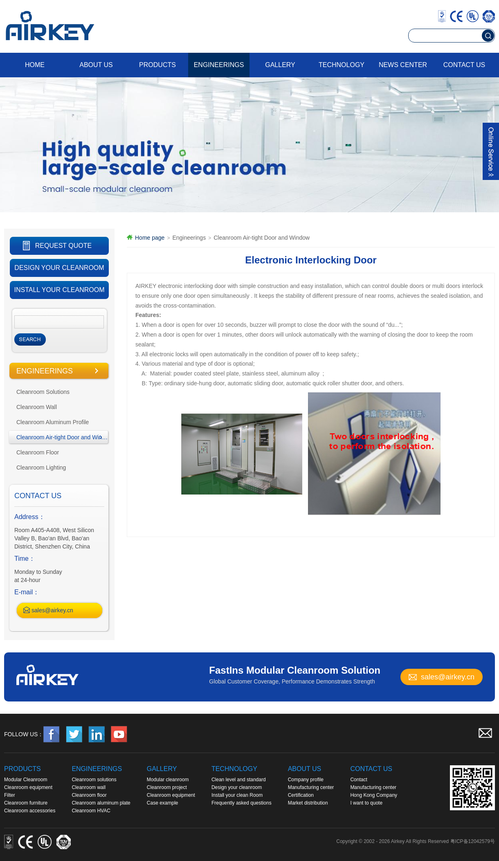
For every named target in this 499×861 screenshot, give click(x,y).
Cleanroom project (167, 787)
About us (96, 64)
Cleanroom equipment (28, 787)
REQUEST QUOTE (63, 245)
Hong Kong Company (373, 795)
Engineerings (219, 64)
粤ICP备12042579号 (472, 841)
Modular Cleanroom (25, 779)
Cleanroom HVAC (91, 811)
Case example (162, 803)
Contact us (464, 64)
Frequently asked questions (241, 803)
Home (35, 64)
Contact (358, 779)
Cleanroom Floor (37, 452)
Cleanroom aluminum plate (101, 803)
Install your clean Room (237, 795)
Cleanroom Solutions (43, 392)
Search (30, 339)
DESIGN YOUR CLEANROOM (59, 267)
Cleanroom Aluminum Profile (52, 422)
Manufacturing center (311, 787)
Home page (149, 237)
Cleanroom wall (89, 787)
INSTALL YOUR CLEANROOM (59, 289)
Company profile (306, 779)
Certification (301, 795)
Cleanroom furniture (25, 803)
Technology (341, 64)
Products (157, 64)
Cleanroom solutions (94, 779)
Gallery (280, 64)
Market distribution (308, 803)
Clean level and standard (238, 779)
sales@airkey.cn (52, 610)
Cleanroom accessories (29, 811)
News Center (403, 64)
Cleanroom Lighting (41, 467)
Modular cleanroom (168, 779)
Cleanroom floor (89, 795)
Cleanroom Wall (36, 407)
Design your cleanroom (236, 787)
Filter (9, 795)
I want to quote (366, 803)
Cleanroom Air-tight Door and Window (63, 437)
